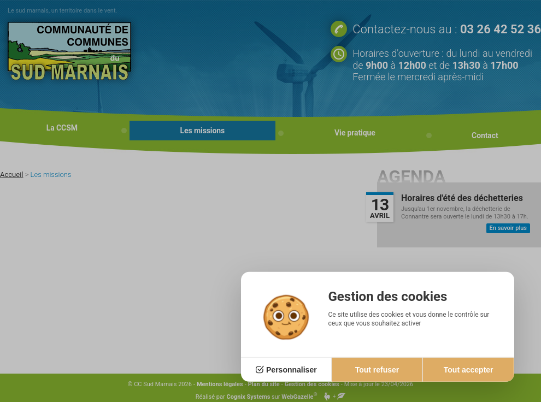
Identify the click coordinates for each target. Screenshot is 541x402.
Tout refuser (377, 369)
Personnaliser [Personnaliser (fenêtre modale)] (291, 369)
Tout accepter (468, 369)
